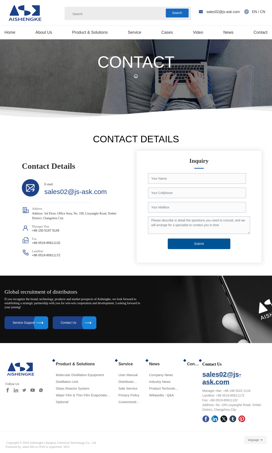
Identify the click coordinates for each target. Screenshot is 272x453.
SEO (66, 447)
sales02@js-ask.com (75, 191)
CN (262, 12)
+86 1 (227, 391)
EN (255, 12)
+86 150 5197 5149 (45, 230)
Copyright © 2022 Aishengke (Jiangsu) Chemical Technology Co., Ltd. (52, 442)
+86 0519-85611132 (46, 243)
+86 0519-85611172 (46, 255)
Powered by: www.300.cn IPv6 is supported (33, 447)
